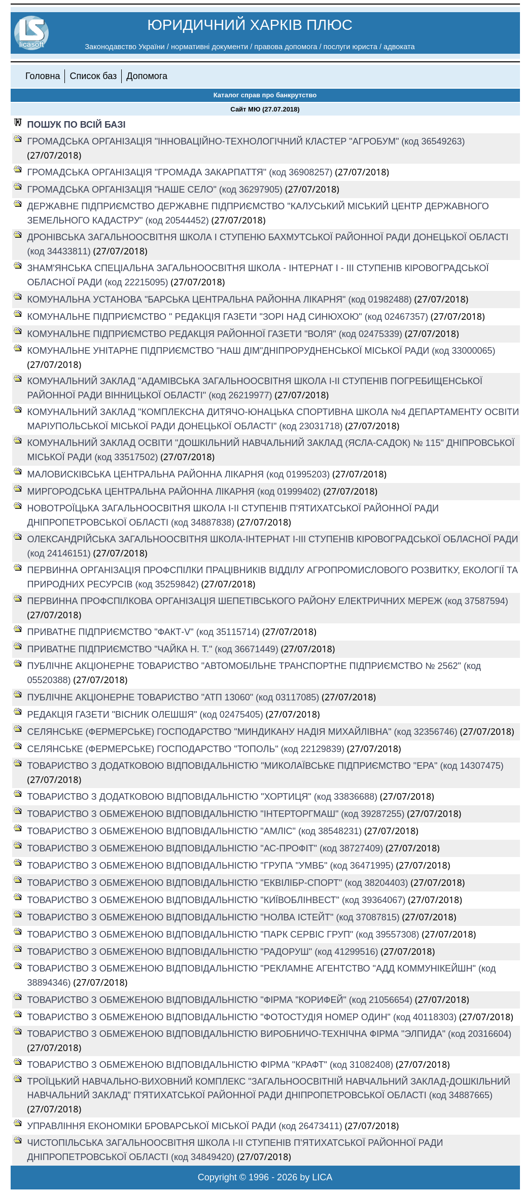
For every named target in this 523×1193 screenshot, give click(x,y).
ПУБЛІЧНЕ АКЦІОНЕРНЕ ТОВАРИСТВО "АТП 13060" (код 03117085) (174, 697)
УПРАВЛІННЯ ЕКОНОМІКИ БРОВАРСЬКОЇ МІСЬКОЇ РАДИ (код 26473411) (186, 1126)
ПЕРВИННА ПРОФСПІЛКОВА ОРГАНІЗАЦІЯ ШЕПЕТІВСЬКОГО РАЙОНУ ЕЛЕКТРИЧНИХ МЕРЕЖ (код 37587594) (267, 601)
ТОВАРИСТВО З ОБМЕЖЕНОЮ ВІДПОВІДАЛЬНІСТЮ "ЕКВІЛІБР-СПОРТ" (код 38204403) (219, 883)
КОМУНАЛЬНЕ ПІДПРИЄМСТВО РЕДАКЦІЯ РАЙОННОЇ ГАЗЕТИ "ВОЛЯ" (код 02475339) (216, 334)
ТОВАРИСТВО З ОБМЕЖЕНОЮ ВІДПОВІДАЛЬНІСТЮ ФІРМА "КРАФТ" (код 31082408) (211, 1065)
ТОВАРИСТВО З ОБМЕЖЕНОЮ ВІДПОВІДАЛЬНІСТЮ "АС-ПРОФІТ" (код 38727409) (206, 848)
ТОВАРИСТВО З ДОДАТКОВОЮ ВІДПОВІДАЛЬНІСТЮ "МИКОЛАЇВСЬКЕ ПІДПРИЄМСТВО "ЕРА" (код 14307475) (265, 766)
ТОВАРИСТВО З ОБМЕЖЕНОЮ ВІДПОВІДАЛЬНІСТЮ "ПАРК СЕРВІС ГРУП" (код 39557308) (224, 934)
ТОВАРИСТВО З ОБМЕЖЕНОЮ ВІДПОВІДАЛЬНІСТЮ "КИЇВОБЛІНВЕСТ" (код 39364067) (217, 900)
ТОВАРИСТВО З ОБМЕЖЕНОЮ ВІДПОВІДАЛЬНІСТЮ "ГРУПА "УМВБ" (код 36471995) (211, 866)
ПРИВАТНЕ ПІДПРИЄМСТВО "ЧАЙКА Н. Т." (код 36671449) (154, 649)
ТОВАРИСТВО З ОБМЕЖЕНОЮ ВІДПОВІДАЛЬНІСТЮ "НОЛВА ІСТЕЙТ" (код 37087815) (214, 917)
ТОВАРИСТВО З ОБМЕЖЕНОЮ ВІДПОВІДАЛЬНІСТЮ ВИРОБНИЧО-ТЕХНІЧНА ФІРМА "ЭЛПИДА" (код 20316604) (269, 1034)
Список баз (93, 76)
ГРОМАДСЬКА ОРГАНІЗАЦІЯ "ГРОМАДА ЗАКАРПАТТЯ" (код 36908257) (181, 172)
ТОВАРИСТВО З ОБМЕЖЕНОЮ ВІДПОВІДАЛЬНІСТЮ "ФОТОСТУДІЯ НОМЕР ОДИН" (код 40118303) (243, 1017)
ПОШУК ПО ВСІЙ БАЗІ (76, 125)
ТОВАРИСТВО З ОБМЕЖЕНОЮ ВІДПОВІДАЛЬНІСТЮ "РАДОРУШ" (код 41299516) (204, 952)
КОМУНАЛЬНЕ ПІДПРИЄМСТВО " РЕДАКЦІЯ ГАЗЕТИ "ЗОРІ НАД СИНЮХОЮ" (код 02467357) (229, 317)
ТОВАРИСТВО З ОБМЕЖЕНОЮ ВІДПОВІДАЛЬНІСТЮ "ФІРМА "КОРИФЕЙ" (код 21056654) (221, 1000)
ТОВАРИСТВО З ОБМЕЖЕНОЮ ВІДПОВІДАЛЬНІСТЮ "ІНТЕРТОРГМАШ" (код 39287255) (217, 814)
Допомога (146, 76)
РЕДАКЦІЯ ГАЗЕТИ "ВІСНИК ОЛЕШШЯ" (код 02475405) (146, 715)
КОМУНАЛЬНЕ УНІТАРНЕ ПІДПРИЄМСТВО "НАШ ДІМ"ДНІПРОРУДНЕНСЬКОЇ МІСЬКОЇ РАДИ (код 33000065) (261, 351)
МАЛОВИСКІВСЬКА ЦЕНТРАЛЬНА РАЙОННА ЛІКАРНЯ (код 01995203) (180, 474)
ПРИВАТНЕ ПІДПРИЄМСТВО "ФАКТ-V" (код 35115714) (144, 632)
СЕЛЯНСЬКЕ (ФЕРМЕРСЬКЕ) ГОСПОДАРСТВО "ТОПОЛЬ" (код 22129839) (187, 749)
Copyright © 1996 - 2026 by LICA (265, 1177)
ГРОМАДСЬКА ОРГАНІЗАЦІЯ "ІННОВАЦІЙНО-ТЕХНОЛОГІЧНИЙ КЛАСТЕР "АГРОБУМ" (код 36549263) (246, 141)
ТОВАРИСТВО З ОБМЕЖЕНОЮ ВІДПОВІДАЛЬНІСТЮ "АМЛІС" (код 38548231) (196, 831)
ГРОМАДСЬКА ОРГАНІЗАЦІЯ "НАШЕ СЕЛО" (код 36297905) (156, 189)
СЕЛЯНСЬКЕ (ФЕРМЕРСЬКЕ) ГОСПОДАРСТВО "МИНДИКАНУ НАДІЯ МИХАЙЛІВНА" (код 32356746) (243, 732)
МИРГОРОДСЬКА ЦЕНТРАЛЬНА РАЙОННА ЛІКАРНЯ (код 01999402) (175, 492)
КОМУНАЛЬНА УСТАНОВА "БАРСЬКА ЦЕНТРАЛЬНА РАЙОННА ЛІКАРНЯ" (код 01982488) (220, 299)
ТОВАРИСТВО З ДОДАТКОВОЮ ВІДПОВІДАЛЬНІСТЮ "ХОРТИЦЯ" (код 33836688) (203, 797)
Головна (42, 76)
